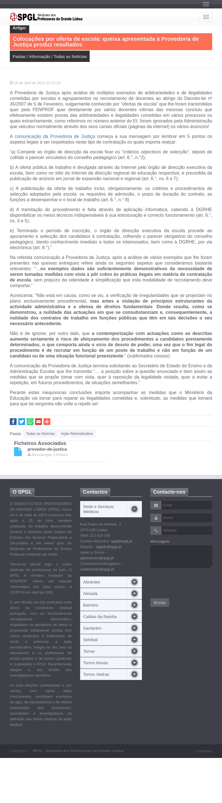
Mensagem (159, 541)
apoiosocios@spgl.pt (97, 558)
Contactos (204, 751)
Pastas (19, 56)
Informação (39, 56)
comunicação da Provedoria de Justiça (55, 136)
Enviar (160, 602)
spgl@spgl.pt (121, 541)
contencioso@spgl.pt (97, 569)
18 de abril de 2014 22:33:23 (35, 83)
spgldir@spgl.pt (108, 547)
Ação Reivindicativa (77, 433)
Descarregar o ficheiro (48, 455)
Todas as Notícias (70, 56)
